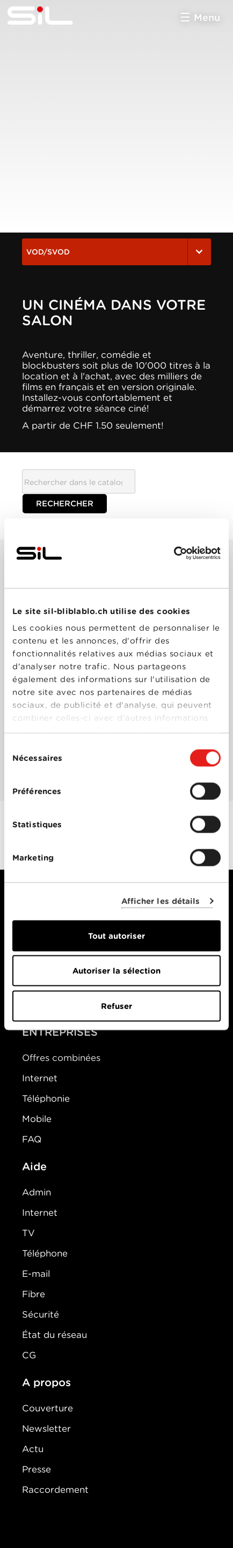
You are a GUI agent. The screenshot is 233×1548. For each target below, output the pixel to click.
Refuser (116, 1006)
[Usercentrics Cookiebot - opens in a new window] (174, 553)
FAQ (31, 1139)
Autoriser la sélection (116, 971)
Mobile (37, 1118)
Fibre (33, 1294)
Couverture (47, 1408)
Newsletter (46, 1428)
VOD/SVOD (116, 251)
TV (28, 1233)
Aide (34, 1166)
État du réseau (54, 1334)
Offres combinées (61, 1057)
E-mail (36, 1273)
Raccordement (55, 1489)
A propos (46, 1382)
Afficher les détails (160, 901)
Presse (36, 1469)
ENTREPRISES (60, 1032)
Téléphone (45, 1253)
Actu (32, 1449)
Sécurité (40, 1314)
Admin (36, 1192)
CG (29, 1355)
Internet (39, 1078)
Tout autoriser (116, 935)
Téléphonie (46, 1098)
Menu (207, 17)
